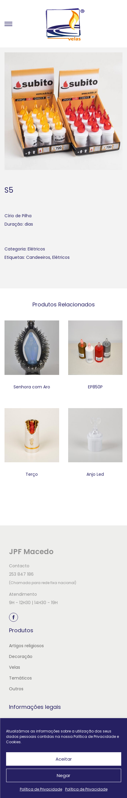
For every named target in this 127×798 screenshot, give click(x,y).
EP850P (95, 387)
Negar (63, 775)
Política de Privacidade (41, 789)
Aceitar (64, 759)
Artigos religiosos (26, 646)
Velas (14, 667)
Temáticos (20, 678)
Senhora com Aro (32, 387)
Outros (16, 689)
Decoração (20, 656)
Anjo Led (95, 474)
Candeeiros (38, 257)
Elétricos (36, 249)
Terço (32, 474)
